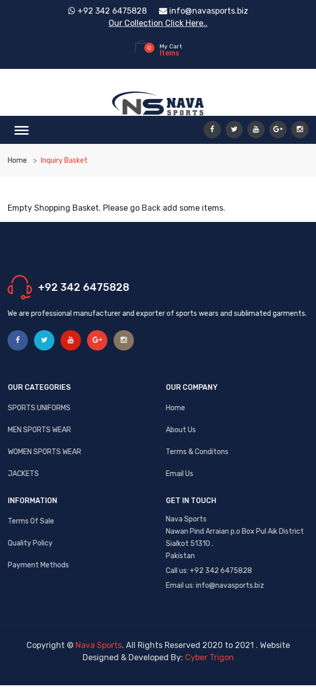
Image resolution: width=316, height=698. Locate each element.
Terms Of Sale (31, 521)
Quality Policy (30, 543)
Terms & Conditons (197, 451)
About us (181, 430)
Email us (180, 473)
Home (17, 160)
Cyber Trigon (209, 657)
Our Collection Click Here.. (158, 23)
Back (151, 208)
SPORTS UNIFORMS (39, 408)
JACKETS (23, 473)
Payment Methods (38, 565)
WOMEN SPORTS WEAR (45, 451)
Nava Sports (98, 645)
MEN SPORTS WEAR (39, 430)
